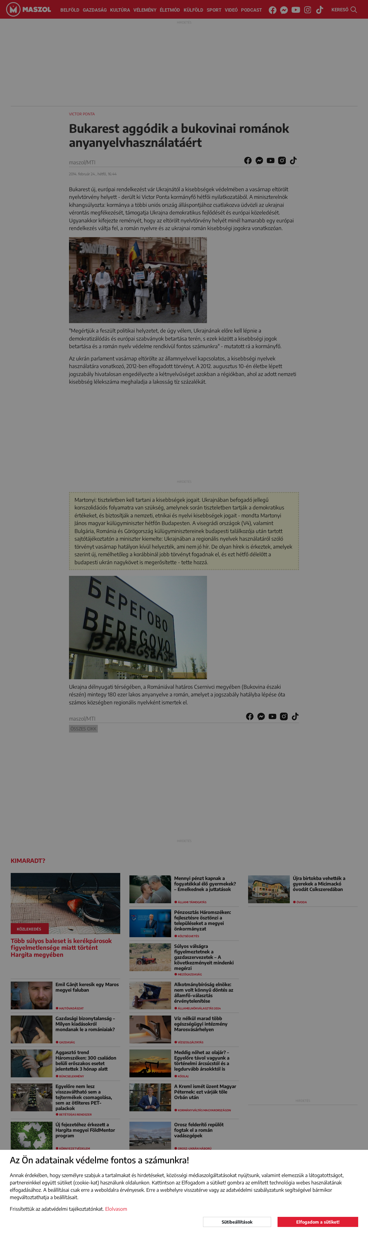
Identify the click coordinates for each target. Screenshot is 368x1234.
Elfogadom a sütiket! (317, 1222)
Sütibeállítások (237, 1222)
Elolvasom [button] (116, 1209)
